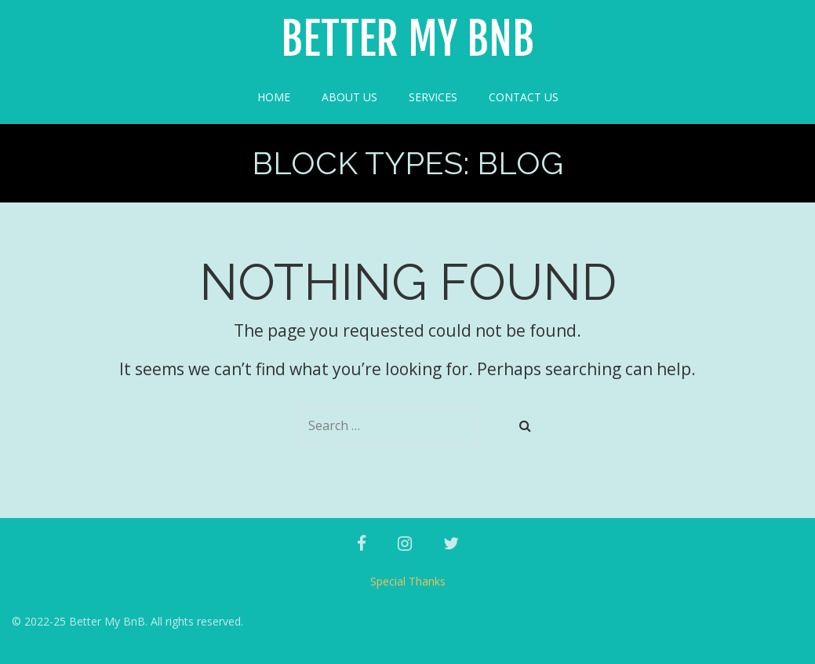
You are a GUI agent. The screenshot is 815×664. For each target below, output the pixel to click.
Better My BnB (407, 40)
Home (273, 96)
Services (433, 96)
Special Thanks (408, 581)
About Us (349, 96)
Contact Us (523, 96)
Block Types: (407, 162)
